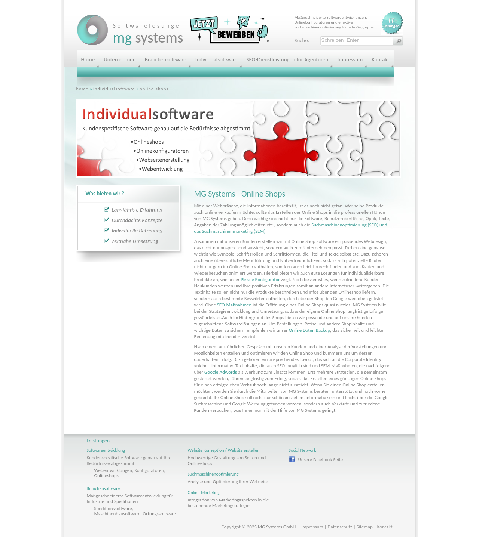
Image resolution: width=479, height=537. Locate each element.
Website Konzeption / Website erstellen (224, 450)
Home (88, 59)
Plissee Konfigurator (260, 279)
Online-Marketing (204, 492)
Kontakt (380, 59)
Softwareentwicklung (106, 450)
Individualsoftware (216, 59)
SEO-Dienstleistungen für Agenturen (288, 59)
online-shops (154, 89)
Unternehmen (119, 59)
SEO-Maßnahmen (234, 305)
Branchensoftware (165, 59)
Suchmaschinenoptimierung (213, 474)
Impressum (350, 59)
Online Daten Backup (309, 330)
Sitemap (365, 527)
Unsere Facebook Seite (320, 459)
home (82, 89)
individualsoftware (114, 89)
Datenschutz (340, 527)
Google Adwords (220, 372)
